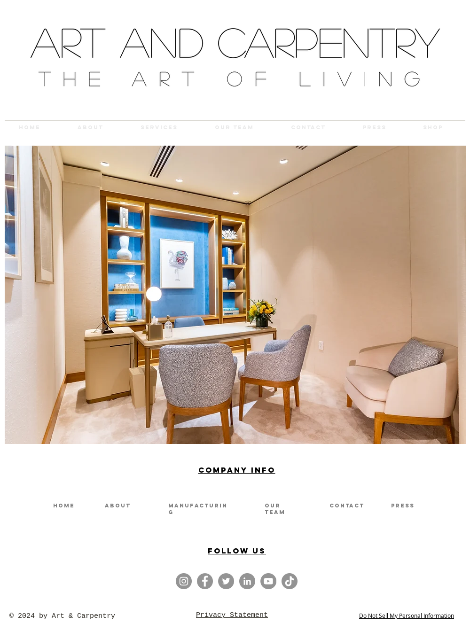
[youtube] (268, 581)
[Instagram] (184, 581)
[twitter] (226, 581)
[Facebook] (205, 581)
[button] (235, 295)
